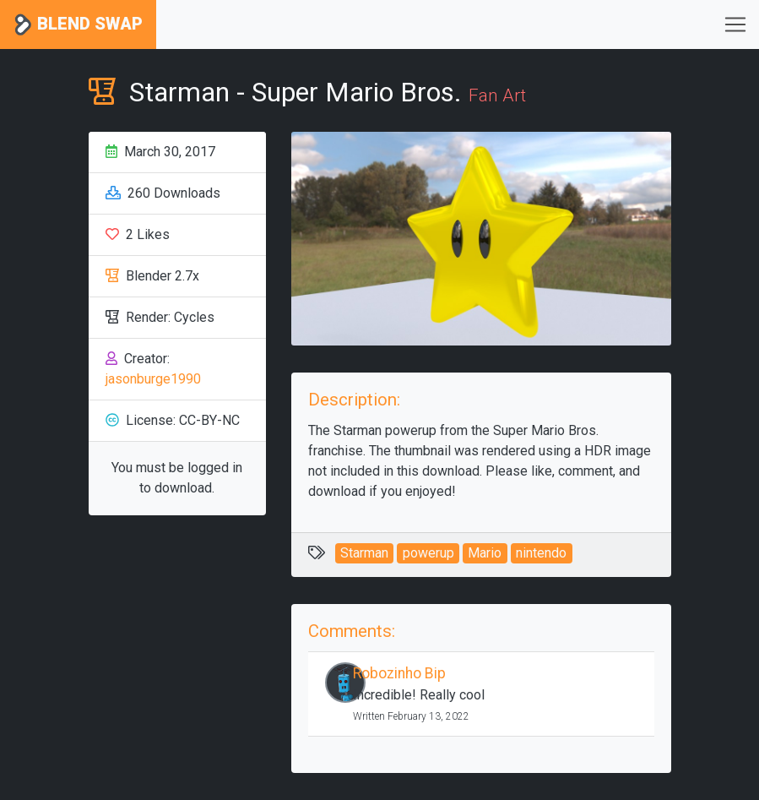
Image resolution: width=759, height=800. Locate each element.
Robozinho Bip (399, 673)
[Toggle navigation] (735, 24)
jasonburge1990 (153, 379)
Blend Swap (78, 25)
